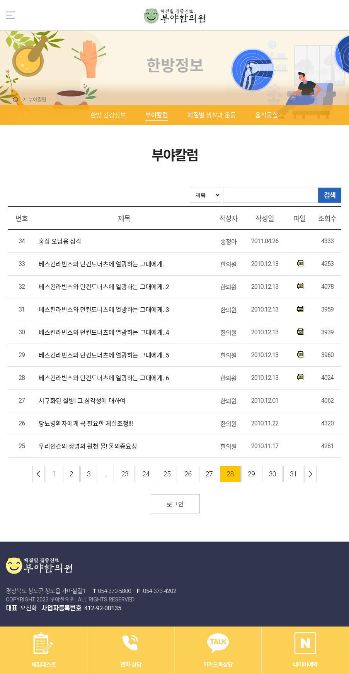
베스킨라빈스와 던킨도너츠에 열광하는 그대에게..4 (104, 332)
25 (167, 474)
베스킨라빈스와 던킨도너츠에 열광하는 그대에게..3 (104, 309)
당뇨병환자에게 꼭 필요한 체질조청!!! (86, 423)
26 (188, 474)
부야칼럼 (37, 99)
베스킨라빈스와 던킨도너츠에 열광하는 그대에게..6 (104, 378)
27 (209, 474)
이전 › (310, 474)
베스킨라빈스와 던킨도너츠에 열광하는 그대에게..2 (104, 287)
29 (251, 474)
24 (146, 474)
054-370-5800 (114, 591)
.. (105, 474)
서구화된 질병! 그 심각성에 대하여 (82, 401)
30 (272, 474)
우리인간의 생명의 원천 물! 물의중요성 (88, 446)
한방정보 (15, 99)
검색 (329, 195)
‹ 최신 (38, 474)
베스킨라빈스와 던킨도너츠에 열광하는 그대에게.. (102, 264)
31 (293, 474)
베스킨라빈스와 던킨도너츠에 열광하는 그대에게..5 (104, 355)
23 (125, 474)
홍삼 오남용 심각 (60, 241)
